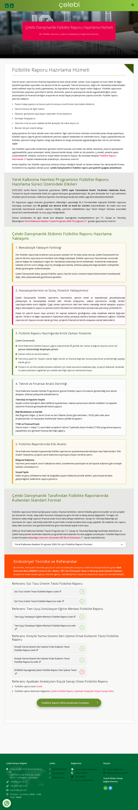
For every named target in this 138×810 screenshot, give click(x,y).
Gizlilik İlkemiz (58, 777)
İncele (39, 686)
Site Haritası (78, 776)
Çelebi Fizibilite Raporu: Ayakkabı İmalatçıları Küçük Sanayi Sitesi (82, 691)
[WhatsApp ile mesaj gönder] (6, 803)
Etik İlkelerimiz (58, 773)
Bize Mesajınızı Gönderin (115, 773)
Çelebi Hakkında (59, 769)
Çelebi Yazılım (79, 773)
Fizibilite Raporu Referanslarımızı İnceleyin (70, 702)
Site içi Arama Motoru (82, 780)
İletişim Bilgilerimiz (113, 769)
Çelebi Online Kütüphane (84, 769)
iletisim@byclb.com (18, 790)
